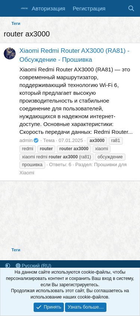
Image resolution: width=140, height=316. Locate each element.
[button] (8, 265)
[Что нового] (116, 8)
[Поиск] (131, 8)
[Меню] (10, 8)
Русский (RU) (34, 265)
